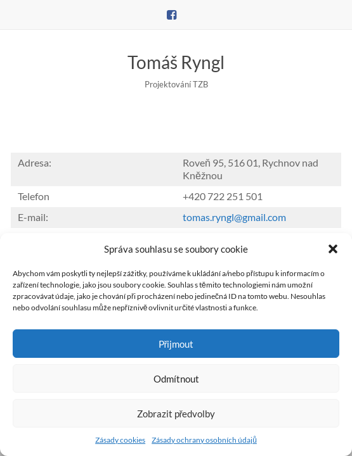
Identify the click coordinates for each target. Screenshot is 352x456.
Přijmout (176, 344)
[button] (333, 249)
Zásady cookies (120, 440)
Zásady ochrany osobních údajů (204, 440)
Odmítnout (176, 378)
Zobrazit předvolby (176, 413)
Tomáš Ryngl (176, 62)
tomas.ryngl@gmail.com (234, 217)
